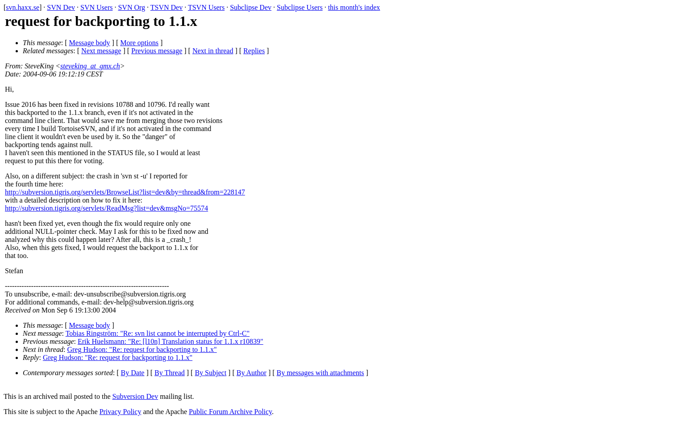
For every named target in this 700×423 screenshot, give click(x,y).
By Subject (210, 372)
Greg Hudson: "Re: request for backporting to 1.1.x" (142, 349)
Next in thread (212, 51)
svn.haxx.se (22, 7)
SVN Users (96, 7)
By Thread (169, 372)
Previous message (156, 51)
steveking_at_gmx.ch (90, 66)
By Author (252, 372)
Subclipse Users (300, 7)
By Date (133, 372)
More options (139, 43)
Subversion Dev (135, 396)
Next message (101, 51)
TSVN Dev (166, 7)
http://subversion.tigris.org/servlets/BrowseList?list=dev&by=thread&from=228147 (125, 192)
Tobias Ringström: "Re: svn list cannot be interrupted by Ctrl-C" (158, 333)
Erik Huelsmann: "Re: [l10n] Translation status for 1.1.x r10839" (170, 341)
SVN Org (131, 7)
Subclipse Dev (250, 7)
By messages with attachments (320, 372)
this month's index (354, 7)
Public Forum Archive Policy (230, 411)
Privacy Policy (121, 411)
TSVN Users (206, 7)
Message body (89, 43)
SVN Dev (61, 7)
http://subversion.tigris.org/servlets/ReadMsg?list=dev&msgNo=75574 (106, 208)
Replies (254, 51)
